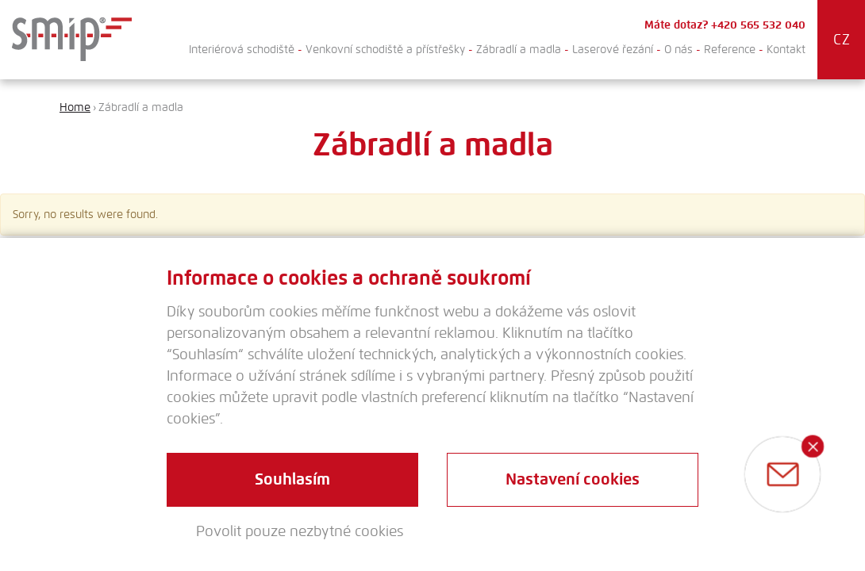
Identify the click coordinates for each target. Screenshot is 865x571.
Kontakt (786, 49)
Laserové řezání (612, 49)
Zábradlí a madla (518, 49)
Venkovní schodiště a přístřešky (385, 49)
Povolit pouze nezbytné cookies (299, 531)
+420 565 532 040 (758, 25)
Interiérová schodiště (241, 49)
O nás (678, 49)
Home (75, 107)
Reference (729, 49)
